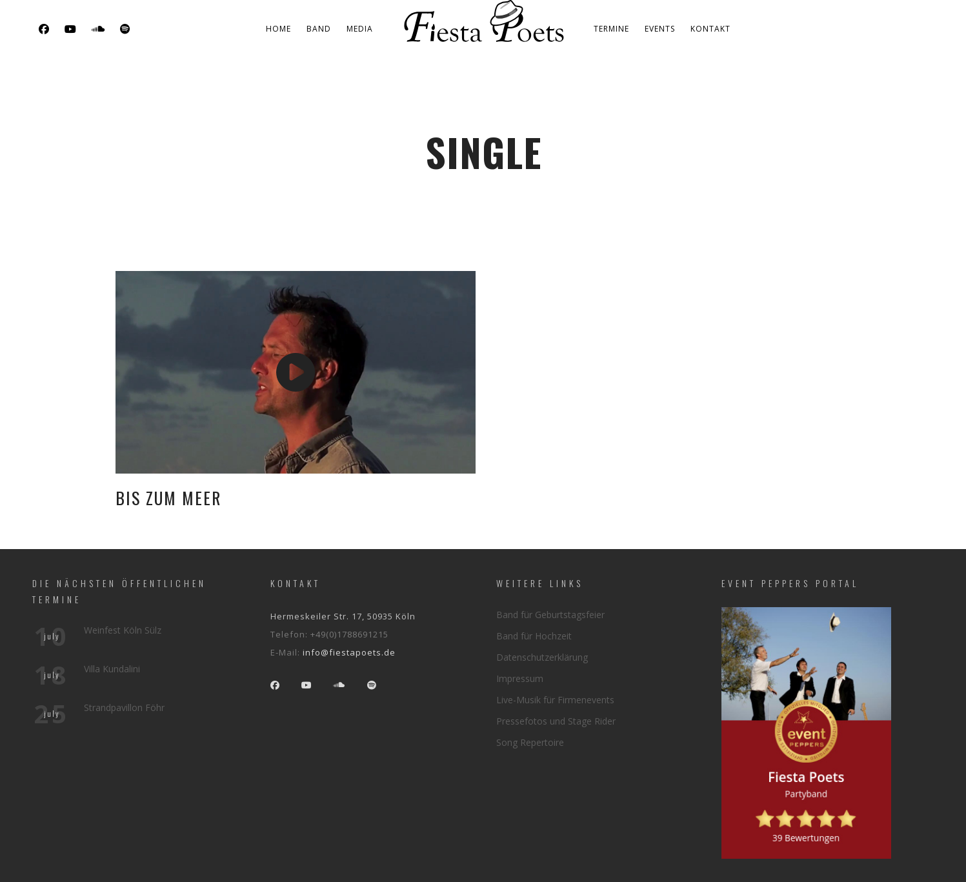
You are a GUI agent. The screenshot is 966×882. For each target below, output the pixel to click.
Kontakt (710, 28)
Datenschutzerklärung (542, 657)
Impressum (519, 678)
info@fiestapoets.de (349, 652)
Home (278, 28)
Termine (611, 28)
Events (660, 28)
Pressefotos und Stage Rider (556, 721)
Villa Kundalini (112, 669)
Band (319, 28)
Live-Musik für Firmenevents (555, 700)
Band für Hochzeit (534, 636)
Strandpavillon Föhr (124, 707)
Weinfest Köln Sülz (122, 630)
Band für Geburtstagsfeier (550, 614)
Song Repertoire (530, 742)
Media (360, 28)
